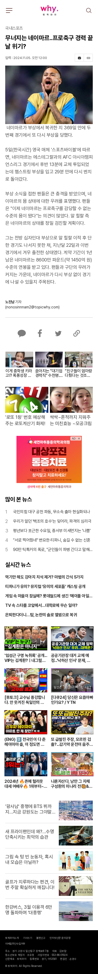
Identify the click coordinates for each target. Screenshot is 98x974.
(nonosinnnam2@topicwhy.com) (32, 307)
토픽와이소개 (12, 937)
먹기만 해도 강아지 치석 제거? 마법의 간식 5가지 (44, 577)
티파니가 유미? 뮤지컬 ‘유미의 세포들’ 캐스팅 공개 (45, 586)
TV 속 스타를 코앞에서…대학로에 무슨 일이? (41, 605)
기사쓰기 (27, 937)
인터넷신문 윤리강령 (60, 937)
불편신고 (40, 937)
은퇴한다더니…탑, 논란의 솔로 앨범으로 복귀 (41, 614)
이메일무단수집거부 (15, 943)
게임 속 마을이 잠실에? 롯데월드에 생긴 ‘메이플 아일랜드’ (49, 596)
